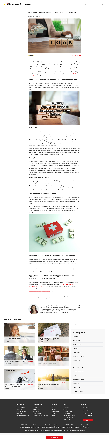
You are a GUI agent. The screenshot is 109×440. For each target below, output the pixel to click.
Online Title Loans (20, 407)
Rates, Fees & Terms (68, 411)
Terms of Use (66, 407)
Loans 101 (31, 55)
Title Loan (36, 411)
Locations (54, 409)
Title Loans (19, 409)
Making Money (76, 360)
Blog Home (76, 336)
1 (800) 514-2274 (100, 9)
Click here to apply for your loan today (39, 291)
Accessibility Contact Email (69, 417)
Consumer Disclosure (68, 413)
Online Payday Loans (21, 411)
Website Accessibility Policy (69, 415)
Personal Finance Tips (78, 368)
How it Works (36, 407)
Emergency (76, 383)
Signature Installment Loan (40, 415)
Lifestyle (75, 348)
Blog (53, 407)
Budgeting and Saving (78, 356)
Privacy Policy (66, 409)
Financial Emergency (78, 372)
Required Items (36, 409)
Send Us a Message (86, 411)
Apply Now (87, 420)
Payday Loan (37, 413)
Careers (53, 413)
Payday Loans (19, 413)
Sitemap (53, 415)
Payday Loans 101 (77, 344)
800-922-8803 (66, 419)
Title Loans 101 (76, 340)
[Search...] (88, 324)
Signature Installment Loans (22, 415)
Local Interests (77, 352)
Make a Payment (55, 411)
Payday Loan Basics (78, 391)
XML (52, 417)
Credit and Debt (77, 387)
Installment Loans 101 (78, 379)
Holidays (75, 375)
